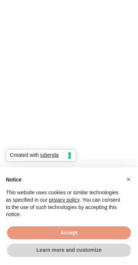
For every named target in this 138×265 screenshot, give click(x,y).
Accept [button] (69, 233)
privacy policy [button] (64, 200)
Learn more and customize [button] (69, 250)
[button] (128, 179)
